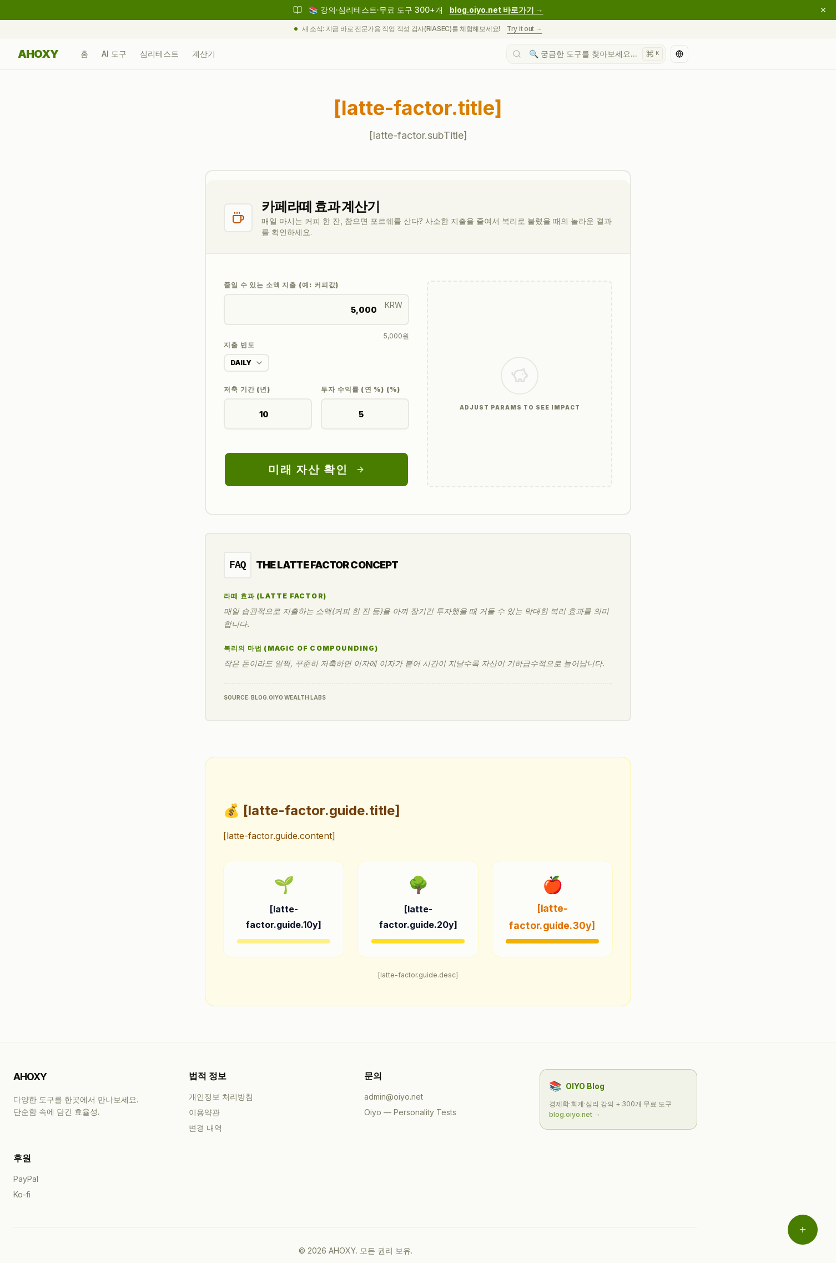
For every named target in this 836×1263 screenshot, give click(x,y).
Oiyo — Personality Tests (410, 1112)
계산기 (203, 53)
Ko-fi (22, 1194)
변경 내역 (205, 1127)
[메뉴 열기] (802, 1229)
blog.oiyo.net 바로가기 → (496, 9)
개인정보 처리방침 (221, 1096)
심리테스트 (159, 53)
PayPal (25, 1179)
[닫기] (823, 10)
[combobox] (246, 363)
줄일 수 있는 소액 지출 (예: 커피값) (281, 285)
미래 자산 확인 (316, 469)
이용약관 (204, 1112)
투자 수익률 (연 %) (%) (360, 389)
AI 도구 (114, 53)
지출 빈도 (239, 345)
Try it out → (524, 28)
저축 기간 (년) (247, 389)
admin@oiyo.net (393, 1096)
